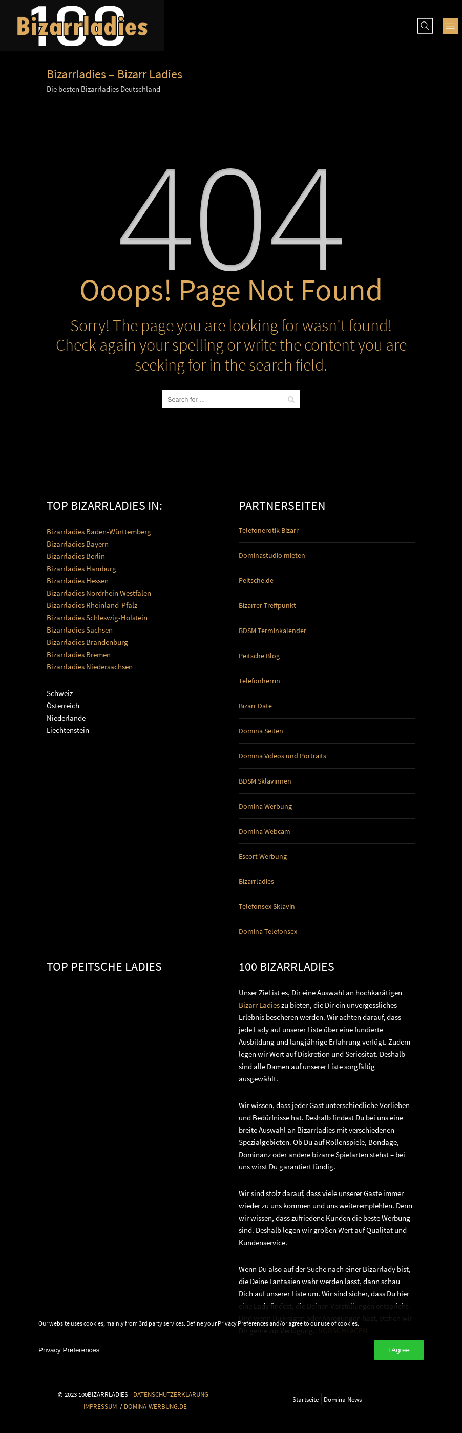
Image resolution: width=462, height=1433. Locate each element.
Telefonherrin (259, 680)
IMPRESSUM (100, 1406)
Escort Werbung (263, 856)
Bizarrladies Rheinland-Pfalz (92, 605)
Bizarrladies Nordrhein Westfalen (99, 593)
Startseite (305, 1399)
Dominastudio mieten (272, 555)
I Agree (399, 1350)
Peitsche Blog (259, 655)
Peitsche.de (256, 580)
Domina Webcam (264, 831)
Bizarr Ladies (259, 1005)
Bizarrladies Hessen (78, 580)
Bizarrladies (256, 881)
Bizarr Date (255, 705)
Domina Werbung (265, 806)
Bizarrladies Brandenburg (87, 642)
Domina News (343, 1399)
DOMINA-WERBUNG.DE (155, 1406)
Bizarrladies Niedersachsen (90, 666)
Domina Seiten (261, 730)
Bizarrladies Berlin (76, 556)
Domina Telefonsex (268, 931)
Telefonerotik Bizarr (269, 530)
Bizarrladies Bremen (79, 654)
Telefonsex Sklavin (267, 906)
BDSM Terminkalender (272, 630)
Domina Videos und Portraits (282, 756)
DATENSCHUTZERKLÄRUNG (170, 1394)
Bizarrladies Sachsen (80, 630)
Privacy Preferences (68, 1350)
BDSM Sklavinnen (265, 781)
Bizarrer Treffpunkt (267, 605)
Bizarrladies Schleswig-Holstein (97, 617)
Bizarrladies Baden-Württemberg (99, 531)
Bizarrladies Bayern (78, 544)
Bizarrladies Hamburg (81, 568)
